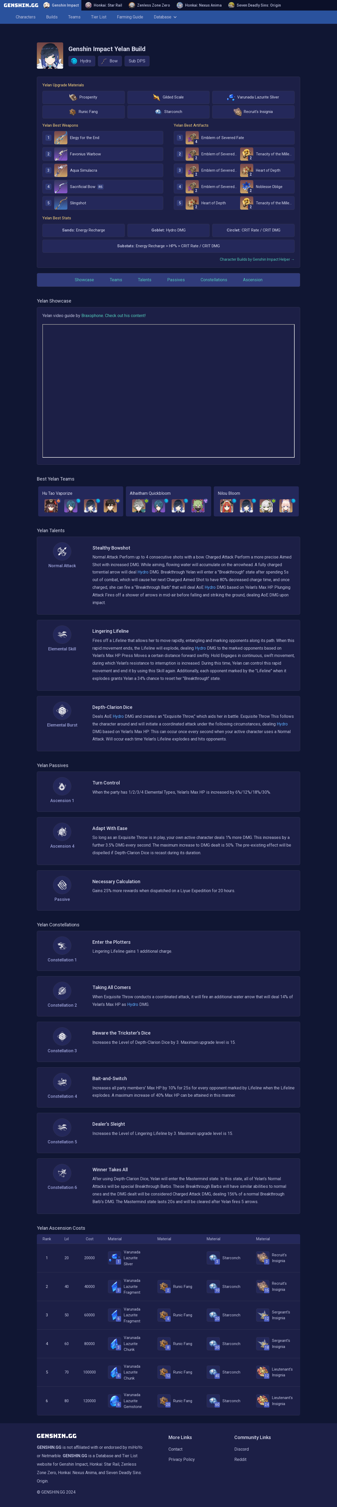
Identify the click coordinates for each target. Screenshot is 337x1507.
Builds (52, 16)
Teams (74, 16)
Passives (176, 279)
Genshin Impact (61, 5)
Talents (144, 279)
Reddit (240, 1459)
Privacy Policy (181, 1459)
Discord (241, 1449)
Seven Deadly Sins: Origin (254, 5)
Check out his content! (125, 315)
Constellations (214, 279)
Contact (175, 1449)
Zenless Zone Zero (149, 5)
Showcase (84, 279)
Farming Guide (130, 16)
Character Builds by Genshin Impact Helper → (257, 259)
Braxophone (92, 315)
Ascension (252, 279)
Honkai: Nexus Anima (199, 5)
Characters (26, 16)
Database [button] (165, 16)
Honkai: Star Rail (103, 5)
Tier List (98, 16)
